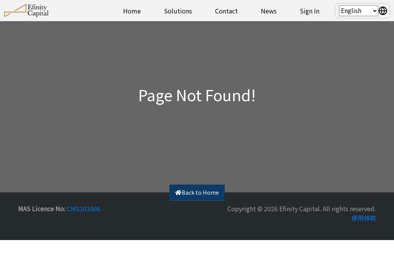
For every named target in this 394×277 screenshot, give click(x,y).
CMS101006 (83, 208)
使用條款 (363, 217)
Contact (226, 10)
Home (132, 10)
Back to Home (197, 192)
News (269, 10)
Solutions (178, 10)
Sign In (309, 10)
